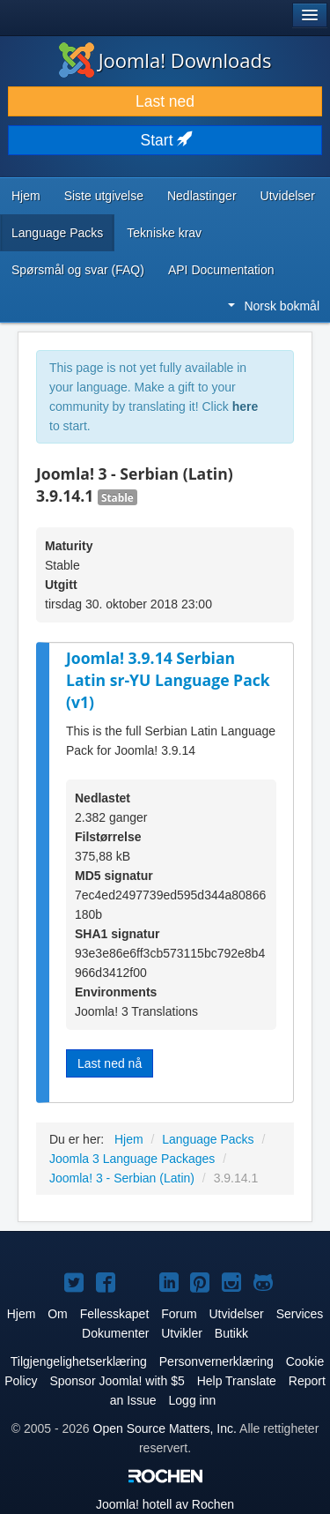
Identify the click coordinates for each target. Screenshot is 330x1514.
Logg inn (192, 1400)
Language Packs (57, 233)
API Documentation (221, 270)
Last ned (165, 101)
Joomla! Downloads (165, 60)
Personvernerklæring (216, 1361)
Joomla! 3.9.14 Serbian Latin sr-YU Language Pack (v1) (168, 679)
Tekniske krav (164, 233)
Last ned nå (109, 1063)
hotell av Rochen (165, 1504)
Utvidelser (287, 196)
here (245, 406)
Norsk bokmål (273, 306)
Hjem (25, 196)
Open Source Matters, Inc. (165, 1428)
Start (165, 140)
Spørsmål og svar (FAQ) (77, 270)
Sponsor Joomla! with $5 (116, 1381)
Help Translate (236, 1381)
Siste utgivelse (103, 196)
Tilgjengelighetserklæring (79, 1361)
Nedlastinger (202, 196)
